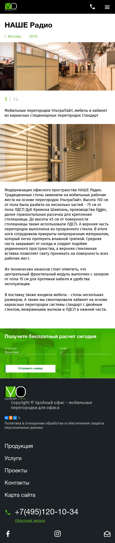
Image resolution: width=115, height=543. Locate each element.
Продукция (19, 446)
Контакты (17, 483)
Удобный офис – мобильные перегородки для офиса (51, 405)
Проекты (16, 470)
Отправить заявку (30, 368)
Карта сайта (20, 495)
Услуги (13, 458)
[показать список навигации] (107, 7)
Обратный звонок (30, 520)
